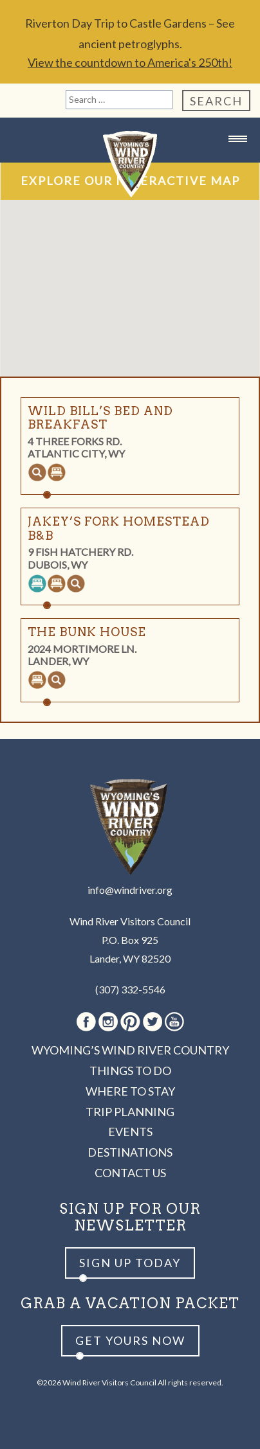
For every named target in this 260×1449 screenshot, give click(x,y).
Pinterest (130, 1021)
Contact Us (130, 1173)
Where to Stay (130, 1091)
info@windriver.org (130, 890)
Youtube (174, 1021)
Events (130, 1132)
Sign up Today (130, 1263)
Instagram (108, 1021)
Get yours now (130, 1340)
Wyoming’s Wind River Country (130, 1050)
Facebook (86, 1021)
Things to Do (130, 1070)
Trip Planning (130, 1112)
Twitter (152, 1021)
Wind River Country (130, 164)
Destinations (130, 1152)
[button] (105, 235)
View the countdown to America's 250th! (130, 62)
